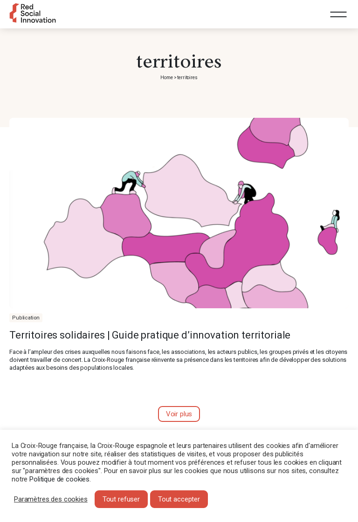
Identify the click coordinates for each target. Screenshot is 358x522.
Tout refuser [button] (121, 499)
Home (166, 77)
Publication (26, 318)
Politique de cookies (59, 479)
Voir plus (179, 414)
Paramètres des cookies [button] (51, 499)
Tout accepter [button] (179, 499)
